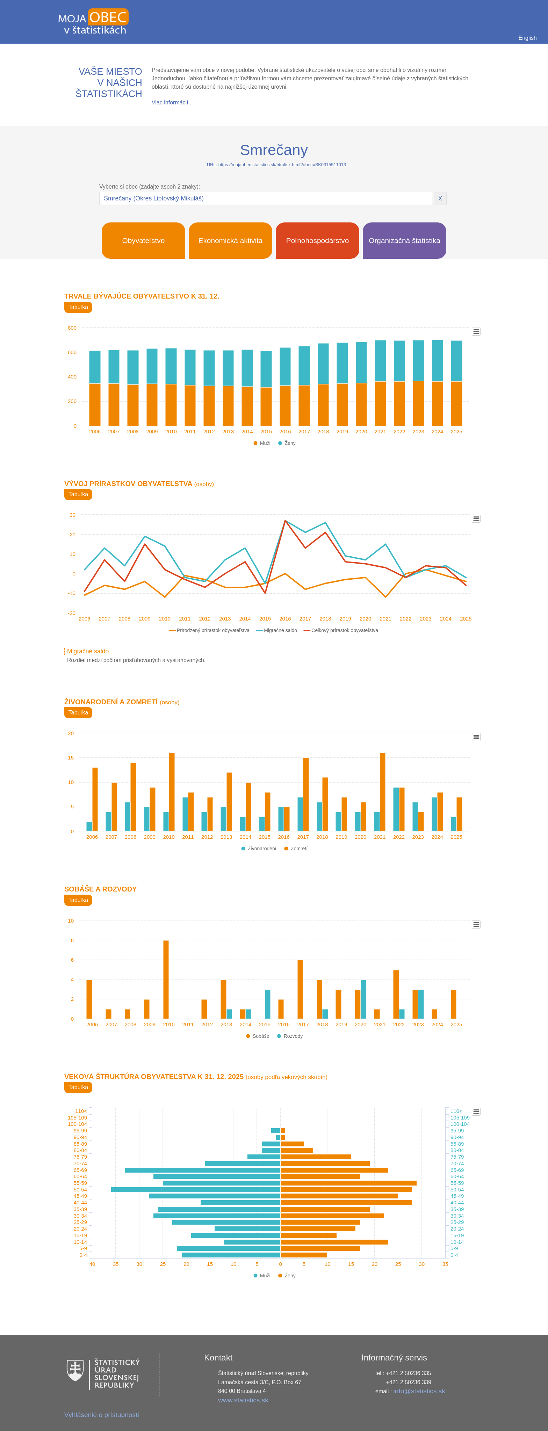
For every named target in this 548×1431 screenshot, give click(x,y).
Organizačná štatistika (404, 240)
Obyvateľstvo (143, 240)
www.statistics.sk (243, 1400)
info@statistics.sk (420, 1391)
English (528, 38)
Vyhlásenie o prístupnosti (101, 1414)
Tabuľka (78, 307)
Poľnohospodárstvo (317, 240)
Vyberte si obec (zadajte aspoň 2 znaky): (149, 187)
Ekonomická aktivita (231, 240)
